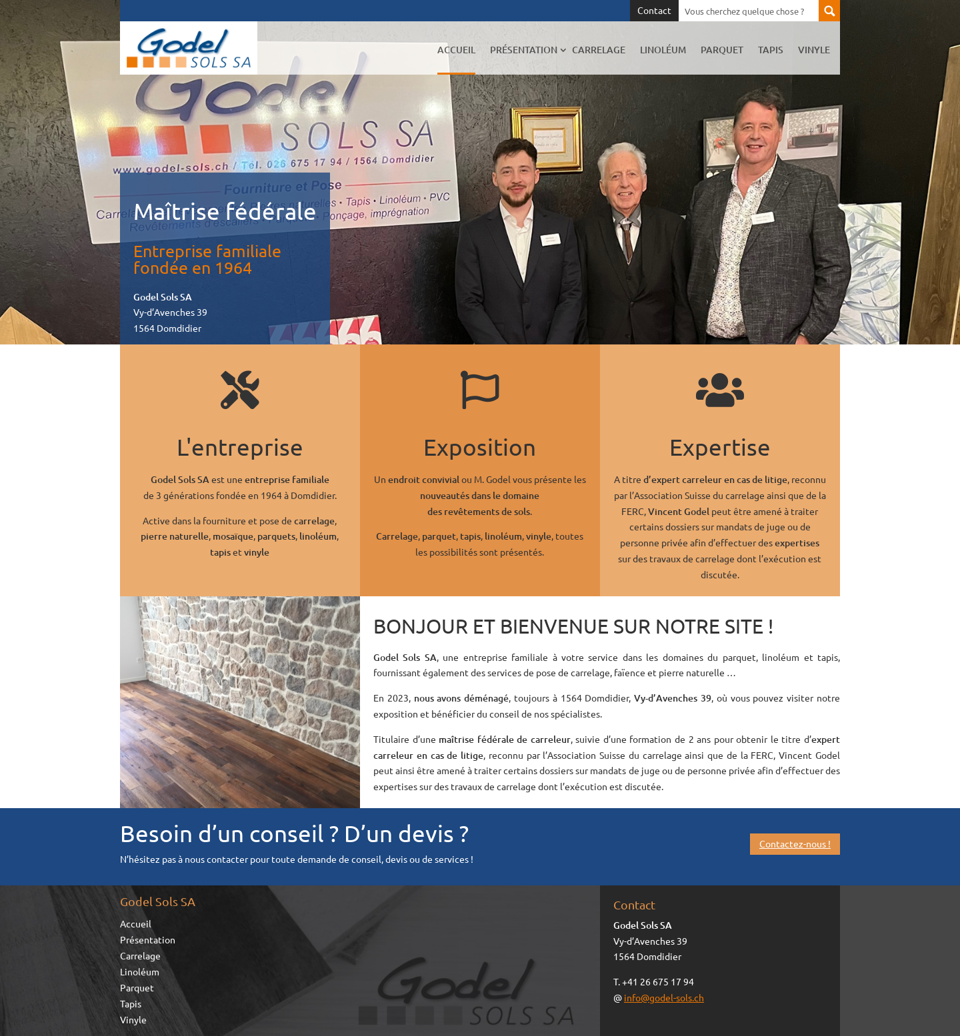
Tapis (770, 49)
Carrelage (598, 49)
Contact (654, 10)
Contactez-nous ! (795, 843)
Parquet (722, 49)
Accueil (456, 49)
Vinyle (814, 49)
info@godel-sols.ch (664, 997)
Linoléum (663, 49)
